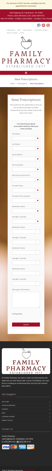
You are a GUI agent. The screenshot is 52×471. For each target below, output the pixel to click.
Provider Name (17, 186)
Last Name (16, 144)
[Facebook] (39, 25)
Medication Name (18, 206)
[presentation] (26, 313)
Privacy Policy (7, 420)
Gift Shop (5, 401)
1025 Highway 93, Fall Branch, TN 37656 (26, 13)
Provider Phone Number (21, 196)
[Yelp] (48, 25)
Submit (26, 324)
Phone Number (17, 165)
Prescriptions (22, 84)
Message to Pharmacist (20, 289)
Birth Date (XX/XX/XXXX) (21, 175)
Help (19, 30)
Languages (11, 30)
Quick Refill (27, 30)
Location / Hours (41, 30)
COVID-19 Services (8, 405)
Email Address (17, 154)
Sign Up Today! (12, 33)
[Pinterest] (43, 25)
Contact (5, 409)
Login (22, 33)
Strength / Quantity (19, 217)
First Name (16, 134)
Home (12, 84)
